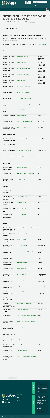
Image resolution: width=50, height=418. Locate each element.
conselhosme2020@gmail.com (23, 291)
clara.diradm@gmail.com (22, 156)
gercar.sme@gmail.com (22, 214)
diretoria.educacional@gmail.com (24, 233)
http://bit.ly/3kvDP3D (21, 109)
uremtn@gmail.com (21, 80)
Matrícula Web (19, 397)
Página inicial (5, 11)
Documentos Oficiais (20, 402)
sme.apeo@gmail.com (21, 179)
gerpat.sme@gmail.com (22, 190)
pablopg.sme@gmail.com (22, 280)
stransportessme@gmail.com (23, 161)
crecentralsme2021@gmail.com (23, 68)
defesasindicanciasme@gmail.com (24, 150)
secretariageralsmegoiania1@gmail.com (25, 104)
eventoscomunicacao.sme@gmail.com (25, 133)
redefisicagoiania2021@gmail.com (24, 303)
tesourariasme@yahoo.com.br (23, 185)
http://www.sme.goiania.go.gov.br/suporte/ (26, 251)
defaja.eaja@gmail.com (22, 327)
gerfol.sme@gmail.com (21, 222)
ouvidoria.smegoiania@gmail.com (24, 138)
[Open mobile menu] (47, 9)
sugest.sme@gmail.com (22, 196)
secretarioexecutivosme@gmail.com (24, 92)
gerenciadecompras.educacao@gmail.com (26, 173)
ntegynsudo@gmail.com (22, 262)
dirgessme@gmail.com (21, 202)
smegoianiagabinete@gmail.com (24, 86)
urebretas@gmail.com (21, 62)
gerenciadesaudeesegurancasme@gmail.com (26, 227)
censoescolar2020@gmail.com (23, 268)
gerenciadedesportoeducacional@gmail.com (26, 321)
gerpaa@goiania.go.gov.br (22, 115)
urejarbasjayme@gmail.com (23, 74)
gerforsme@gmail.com (21, 344)
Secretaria (18, 396)
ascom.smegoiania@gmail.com (23, 127)
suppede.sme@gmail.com (22, 309)
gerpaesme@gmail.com (22, 239)
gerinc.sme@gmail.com (22, 350)
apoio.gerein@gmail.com (22, 339)
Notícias (15, 11)
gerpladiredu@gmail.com (22, 297)
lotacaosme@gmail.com (22, 208)
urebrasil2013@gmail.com (22, 56)
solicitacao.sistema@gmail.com (23, 256)
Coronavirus (20, 11)
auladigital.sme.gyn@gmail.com (23, 286)
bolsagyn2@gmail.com (21, 274)
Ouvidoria (18, 399)
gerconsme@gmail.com (22, 167)
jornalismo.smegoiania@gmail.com (24, 121)
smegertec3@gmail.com (22, 245)
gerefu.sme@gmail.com (22, 333)
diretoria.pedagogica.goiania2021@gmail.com (26, 315)
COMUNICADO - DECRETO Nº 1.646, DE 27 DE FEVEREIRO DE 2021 (24, 17)
